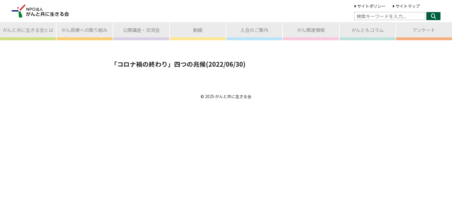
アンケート (424, 29)
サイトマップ (406, 6)
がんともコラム (367, 29)
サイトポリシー (369, 6)
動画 (197, 29)
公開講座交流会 (141, 29)
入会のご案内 (254, 29)
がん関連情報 (311, 29)
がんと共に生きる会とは (28, 29)
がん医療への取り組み (84, 29)
